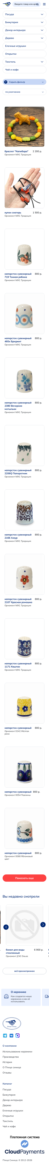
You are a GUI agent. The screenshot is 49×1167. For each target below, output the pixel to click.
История (7, 1062)
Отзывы (7, 1072)
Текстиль (24, 61)
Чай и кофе (12, 69)
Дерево (24, 38)
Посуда (24, 14)
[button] (43, 924)
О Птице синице (12, 1067)
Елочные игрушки (15, 45)
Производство (11, 1056)
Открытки (10, 53)
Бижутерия (24, 22)
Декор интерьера (24, 30)
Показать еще (24, 878)
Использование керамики (17, 1051)
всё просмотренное (24, 971)
